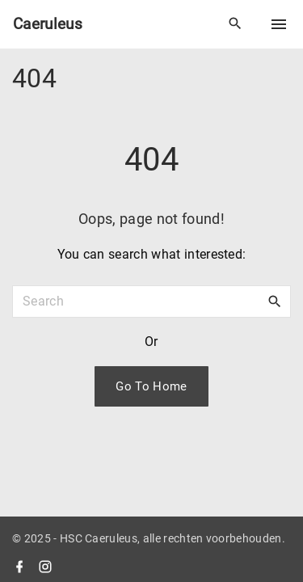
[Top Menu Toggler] (279, 24)
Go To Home (151, 386)
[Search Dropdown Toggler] (236, 24)
